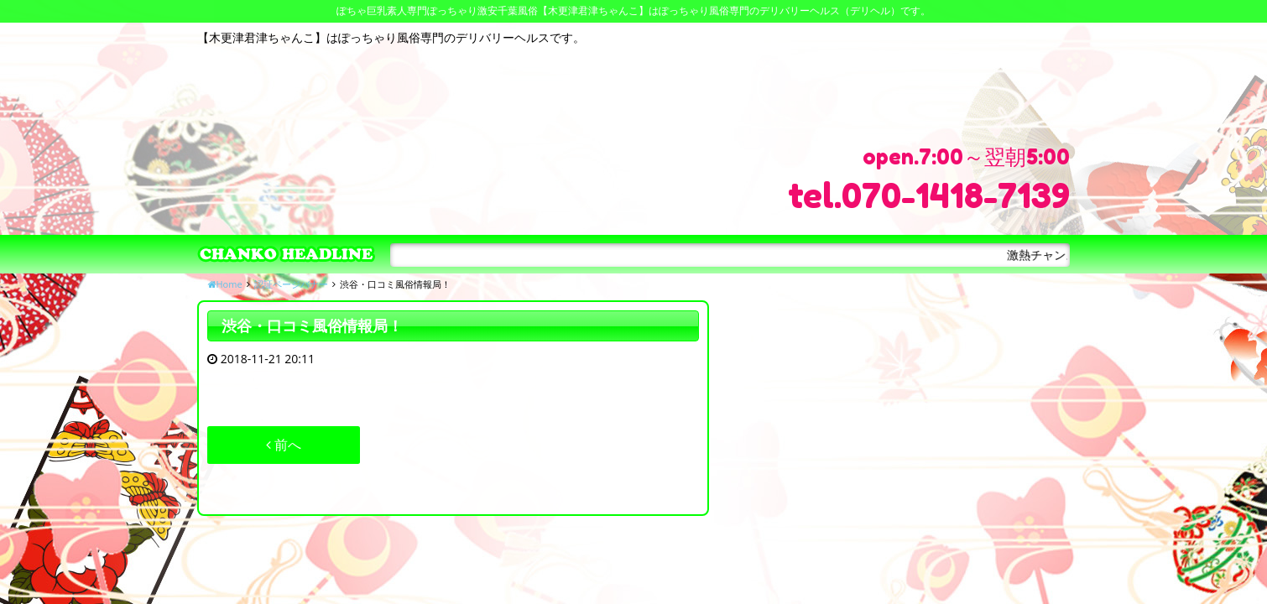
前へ (283, 444)
